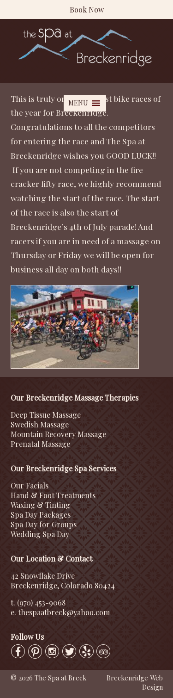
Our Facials (29, 485)
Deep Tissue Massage (46, 415)
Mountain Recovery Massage (58, 434)
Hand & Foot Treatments (53, 495)
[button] (78, 103)
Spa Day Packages (41, 514)
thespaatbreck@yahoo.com (64, 612)
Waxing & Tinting (40, 505)
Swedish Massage (40, 424)
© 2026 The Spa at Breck (48, 677)
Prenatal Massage (40, 444)
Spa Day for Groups (44, 524)
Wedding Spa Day (40, 534)
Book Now (87, 9)
